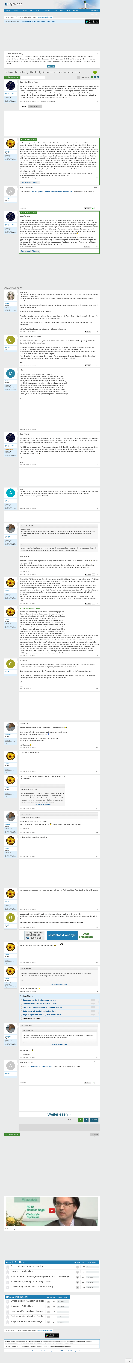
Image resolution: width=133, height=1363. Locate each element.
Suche (38, 10)
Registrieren (94, 14)
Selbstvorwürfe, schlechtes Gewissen (28, 1316)
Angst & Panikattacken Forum (27, 1330)
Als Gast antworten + (12, 77)
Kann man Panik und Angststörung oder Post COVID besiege (40, 1276)
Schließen (51, 66)
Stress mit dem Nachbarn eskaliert (27, 1266)
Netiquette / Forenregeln (71, 1351)
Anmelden (94, 10)
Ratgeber (47, 10)
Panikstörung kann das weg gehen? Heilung (32, 1286)
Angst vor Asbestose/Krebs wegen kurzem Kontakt (35, 1321)
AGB (61, 1351)
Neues (16, 10)
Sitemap (81, 1351)
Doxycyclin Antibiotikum (22, 1271)
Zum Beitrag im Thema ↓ (30, 182)
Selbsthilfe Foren (27, 10)
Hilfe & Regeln (65, 10)
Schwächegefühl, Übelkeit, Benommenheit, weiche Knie (42, 72)
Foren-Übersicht (10, 1330)
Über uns (28, 1351)
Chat (55, 10)
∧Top (128, 1360)
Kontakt (23, 1351)
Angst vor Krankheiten (45, 1330)
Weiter (94, 1120)
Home (8, 10)
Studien (75, 10)
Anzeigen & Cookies (53, 1351)
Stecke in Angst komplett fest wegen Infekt (31, 1281)
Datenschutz (43, 1351)
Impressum (35, 1351)
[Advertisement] (59, 706)
